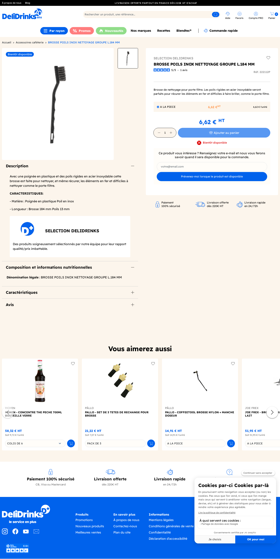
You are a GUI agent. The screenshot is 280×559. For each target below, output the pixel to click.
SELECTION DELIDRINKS (173, 58)
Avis (10, 304)
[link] (36, 13)
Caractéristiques (22, 292)
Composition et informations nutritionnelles (49, 267)
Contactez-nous (125, 530)
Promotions (84, 524)
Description (17, 165)
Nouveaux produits (89, 530)
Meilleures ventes (88, 536)
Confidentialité (160, 536)
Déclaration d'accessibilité (168, 542)
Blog (27, 2)
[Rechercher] (151, 14)
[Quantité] (164, 133)
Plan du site (121, 536)
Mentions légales (161, 524)
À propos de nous (11, 2)
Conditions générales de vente (171, 530)
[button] (159, 133)
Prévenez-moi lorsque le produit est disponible (212, 176)
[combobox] (35, 443)
